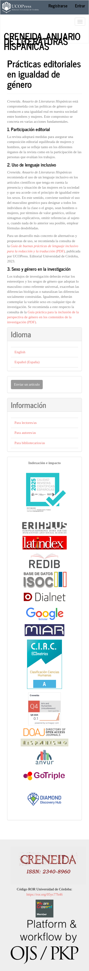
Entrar (80, 5)
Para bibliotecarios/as (29, 443)
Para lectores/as (25, 423)
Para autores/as (25, 433)
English (19, 352)
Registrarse (57, 5)
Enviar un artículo (27, 384)
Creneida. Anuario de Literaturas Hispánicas (42, 36)
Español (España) (26, 362)
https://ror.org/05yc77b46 (44, 894)
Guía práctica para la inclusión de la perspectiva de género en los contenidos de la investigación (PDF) (43, 317)
